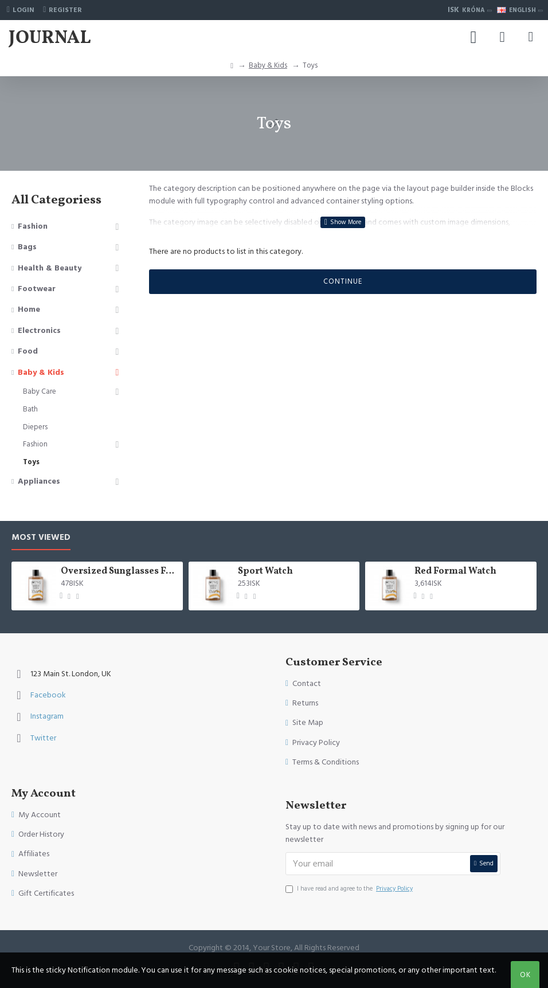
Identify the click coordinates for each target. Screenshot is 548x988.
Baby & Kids (268, 65)
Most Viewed (41, 537)
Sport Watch (265, 572)
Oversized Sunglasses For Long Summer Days (119, 572)
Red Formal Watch (455, 572)
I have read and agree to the (349, 889)
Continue (342, 281)
